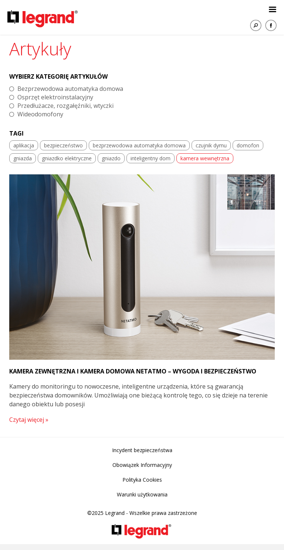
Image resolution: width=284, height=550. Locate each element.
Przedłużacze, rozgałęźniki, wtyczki (65, 106)
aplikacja (23, 145)
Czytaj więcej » (28, 420)
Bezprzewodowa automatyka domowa (70, 89)
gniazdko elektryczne (67, 158)
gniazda (22, 158)
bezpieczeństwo (63, 145)
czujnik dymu (211, 145)
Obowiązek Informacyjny (142, 464)
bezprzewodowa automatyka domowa (139, 145)
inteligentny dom (150, 158)
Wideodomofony (40, 114)
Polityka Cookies (142, 479)
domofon (248, 145)
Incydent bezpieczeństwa (142, 450)
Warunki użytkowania (142, 494)
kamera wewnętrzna (204, 158)
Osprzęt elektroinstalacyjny (55, 97)
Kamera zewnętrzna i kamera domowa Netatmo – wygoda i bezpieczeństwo (132, 371)
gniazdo (111, 158)
